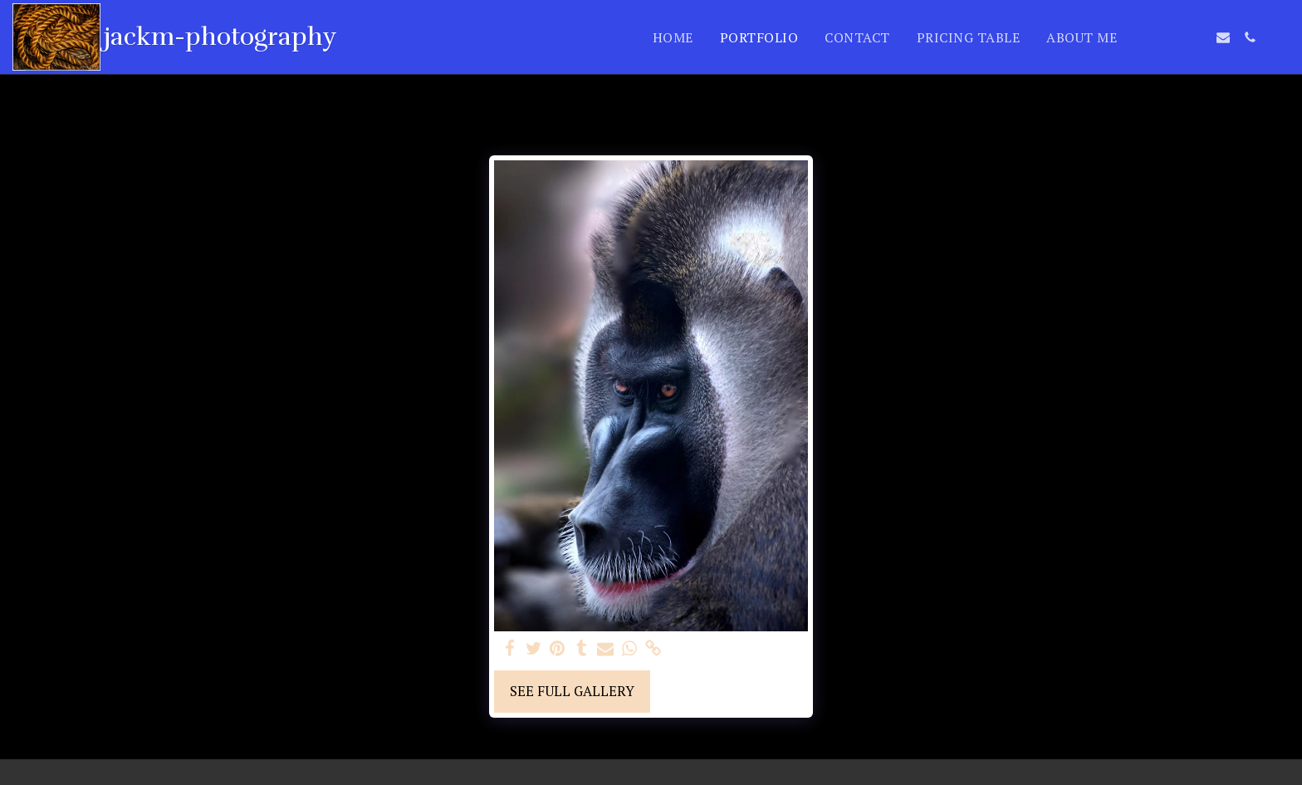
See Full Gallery (572, 691)
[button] (1143, 37)
